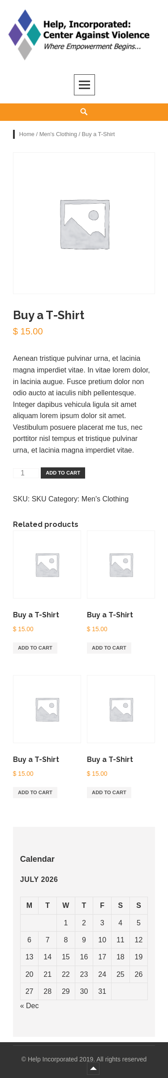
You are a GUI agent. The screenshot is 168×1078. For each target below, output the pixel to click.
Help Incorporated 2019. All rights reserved (87, 1059)
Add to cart (63, 472)
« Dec (29, 1006)
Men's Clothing (58, 134)
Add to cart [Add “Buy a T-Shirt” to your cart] (35, 647)
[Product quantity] (26, 473)
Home (26, 134)
